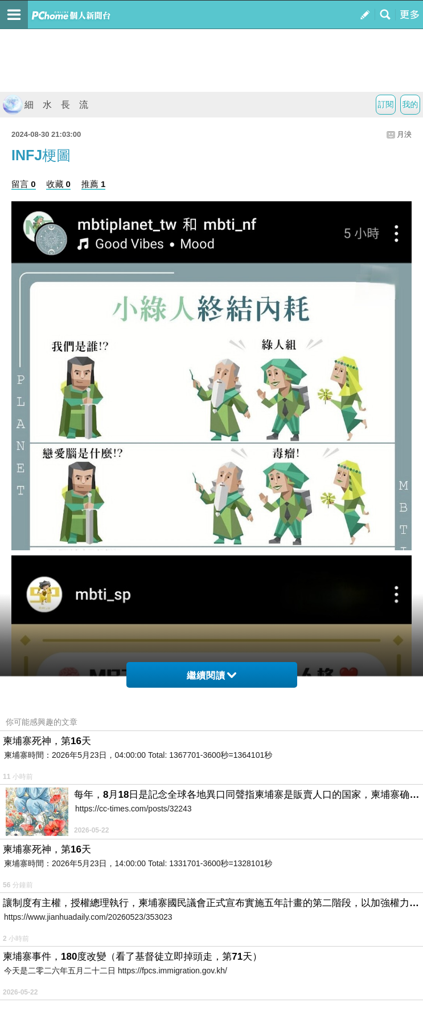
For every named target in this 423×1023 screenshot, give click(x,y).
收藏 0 (58, 184)
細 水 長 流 (45, 105)
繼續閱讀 (211, 675)
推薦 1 (93, 184)
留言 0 (23, 184)
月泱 (404, 134)
